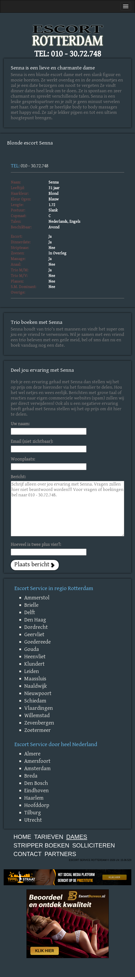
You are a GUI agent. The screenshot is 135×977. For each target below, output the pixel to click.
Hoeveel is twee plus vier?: (36, 544)
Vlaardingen (38, 708)
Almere (32, 754)
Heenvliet (35, 656)
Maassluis (35, 678)
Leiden (31, 671)
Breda (30, 776)
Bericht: (18, 476)
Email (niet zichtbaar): (32, 441)
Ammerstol (36, 597)
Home (22, 836)
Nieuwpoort (37, 693)
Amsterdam (37, 768)
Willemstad (37, 715)
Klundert (34, 664)
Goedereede (37, 642)
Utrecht (33, 820)
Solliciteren (93, 845)
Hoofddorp (36, 805)
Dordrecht (36, 627)
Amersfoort (37, 761)
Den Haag (35, 620)
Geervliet (34, 634)
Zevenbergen (39, 723)
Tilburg (32, 812)
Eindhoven (36, 790)
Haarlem (34, 798)
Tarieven (48, 836)
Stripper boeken (41, 845)
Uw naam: (20, 423)
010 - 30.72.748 (76, 54)
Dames (76, 836)
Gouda (31, 649)
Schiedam (35, 701)
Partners (60, 854)
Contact (27, 854)
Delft (29, 612)
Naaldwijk (35, 686)
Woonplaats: (23, 459)
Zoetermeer (37, 730)
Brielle (31, 605)
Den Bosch (36, 783)
